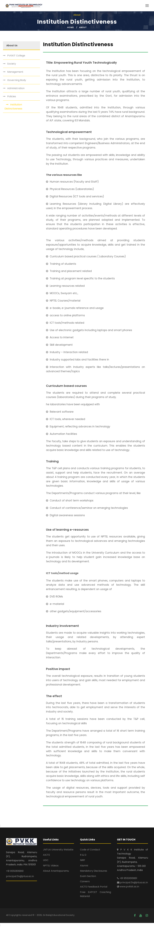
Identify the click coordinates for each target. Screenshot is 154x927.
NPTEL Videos (51, 865)
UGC (45, 860)
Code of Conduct (90, 849)
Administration (16, 88)
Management (15, 72)
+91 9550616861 (15, 871)
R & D (83, 855)
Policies (11, 96)
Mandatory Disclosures (93, 871)
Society (11, 63)
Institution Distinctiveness (13, 106)
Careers (85, 881)
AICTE (46, 855)
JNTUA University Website (58, 849)
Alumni (84, 865)
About (83, 27)
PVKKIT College (16, 55)
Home (70, 27)
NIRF (82, 860)
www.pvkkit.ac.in (128, 886)
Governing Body (16, 80)
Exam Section (88, 876)
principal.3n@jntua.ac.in (20, 876)
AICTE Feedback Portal (93, 886)
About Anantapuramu (56, 871)
